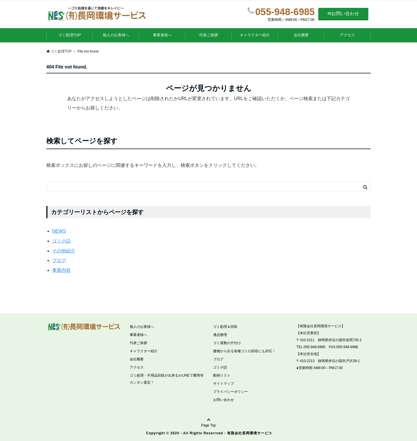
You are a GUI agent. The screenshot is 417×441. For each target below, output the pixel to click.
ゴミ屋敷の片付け (227, 343)
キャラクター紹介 (255, 35)
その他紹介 (63, 250)
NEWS (59, 231)
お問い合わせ (223, 400)
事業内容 (61, 270)
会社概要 (301, 35)
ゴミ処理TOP (69, 35)
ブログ (59, 260)
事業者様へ (162, 35)
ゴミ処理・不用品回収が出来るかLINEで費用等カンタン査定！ (167, 378)
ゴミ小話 (61, 240)
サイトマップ (223, 384)
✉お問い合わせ (343, 13)
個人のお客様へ (116, 35)
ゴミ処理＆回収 (225, 327)
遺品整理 (220, 335)
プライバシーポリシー (230, 392)
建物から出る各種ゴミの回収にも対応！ (244, 351)
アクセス (347, 35)
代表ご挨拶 (208, 35)
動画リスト (222, 375)
